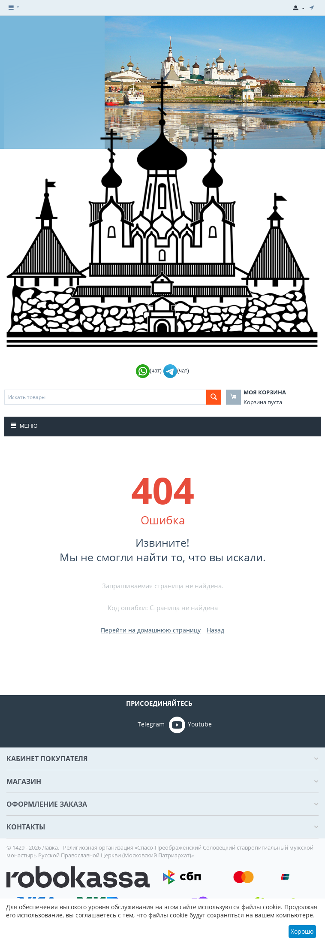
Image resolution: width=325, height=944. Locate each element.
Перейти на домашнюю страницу (151, 630)
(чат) (149, 370)
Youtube (190, 725)
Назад (215, 630)
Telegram (139, 725)
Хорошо (302, 931)
